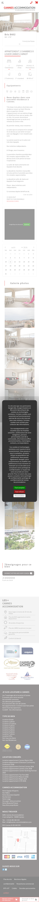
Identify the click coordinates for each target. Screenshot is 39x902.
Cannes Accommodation (19, 9)
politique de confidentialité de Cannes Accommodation (20, 480)
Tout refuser (19, 492)
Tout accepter (20, 488)
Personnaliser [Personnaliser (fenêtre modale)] (20, 496)
